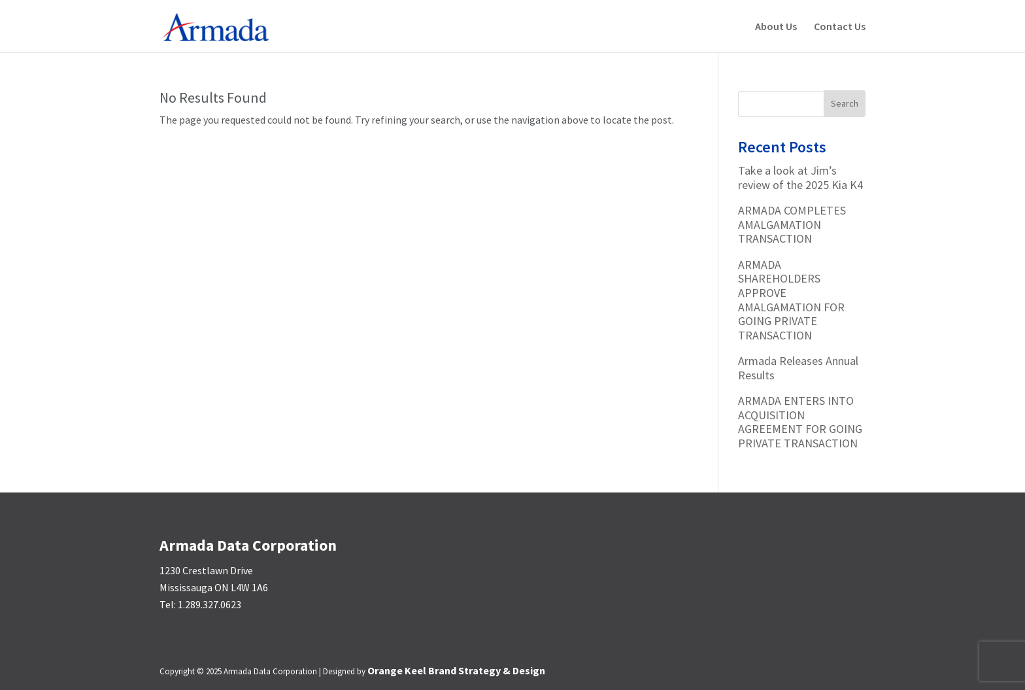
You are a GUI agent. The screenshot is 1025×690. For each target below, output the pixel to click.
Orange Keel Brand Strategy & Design (456, 670)
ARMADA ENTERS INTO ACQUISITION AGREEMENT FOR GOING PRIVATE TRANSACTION (800, 422)
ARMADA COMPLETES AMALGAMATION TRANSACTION (792, 224)
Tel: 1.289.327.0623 (200, 604)
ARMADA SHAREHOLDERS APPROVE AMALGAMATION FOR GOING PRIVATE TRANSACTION (791, 300)
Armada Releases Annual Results (798, 368)
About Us (776, 27)
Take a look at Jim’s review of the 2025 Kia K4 (800, 178)
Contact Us (839, 27)
